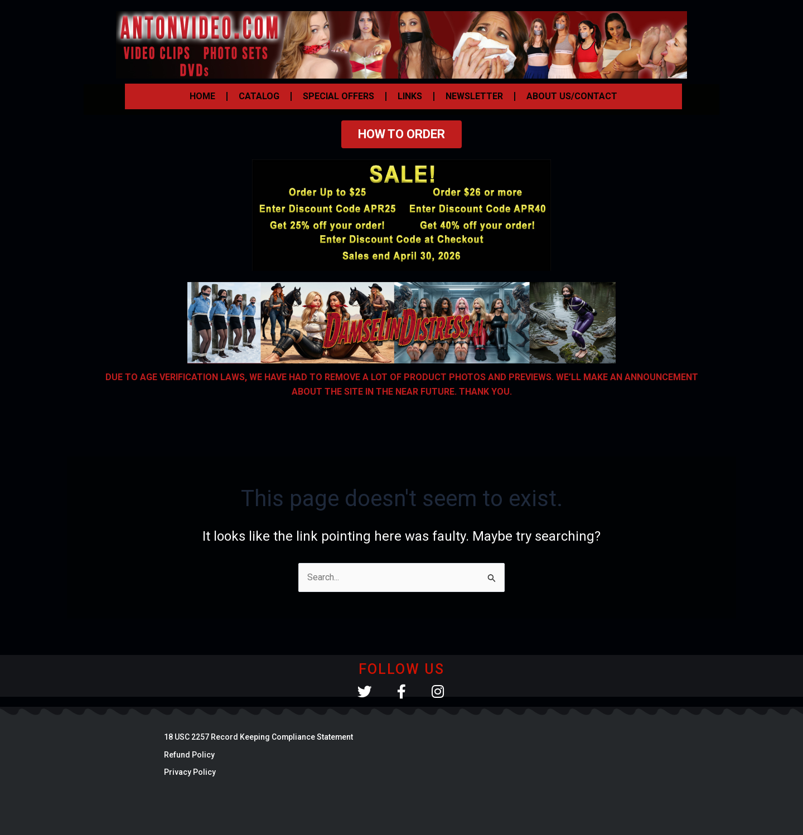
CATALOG (259, 96)
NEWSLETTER (474, 96)
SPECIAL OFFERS (338, 96)
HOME (202, 96)
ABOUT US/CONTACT (571, 96)
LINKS (410, 96)
